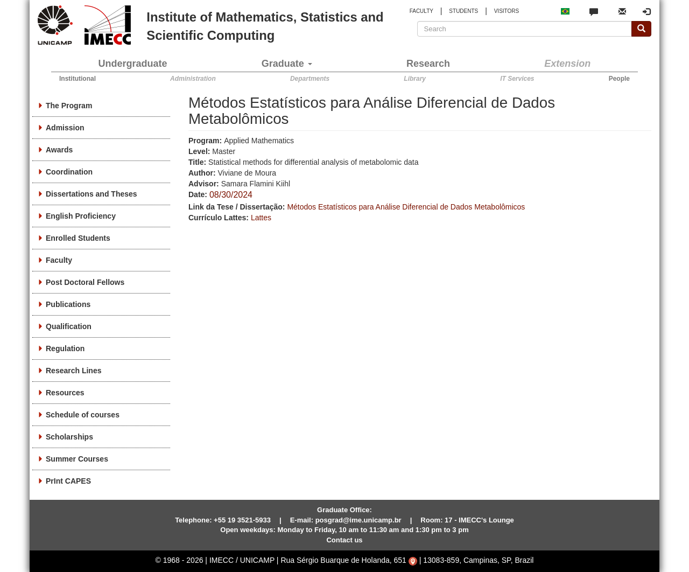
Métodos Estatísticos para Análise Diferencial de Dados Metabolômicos (406, 207)
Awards (59, 149)
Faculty (59, 260)
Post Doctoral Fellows (85, 282)
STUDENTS (463, 11)
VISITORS (506, 11)
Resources (65, 392)
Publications (68, 304)
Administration (193, 78)
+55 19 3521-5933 (242, 520)
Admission (65, 127)
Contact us (344, 540)
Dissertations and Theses (91, 194)
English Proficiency (81, 216)
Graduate (287, 63)
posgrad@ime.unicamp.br (358, 520)
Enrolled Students (78, 238)
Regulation (65, 348)
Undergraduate (133, 63)
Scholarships (69, 437)
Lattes (261, 217)
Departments (309, 78)
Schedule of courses (82, 414)
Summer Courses (77, 459)
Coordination (69, 172)
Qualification (69, 326)
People (619, 78)
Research (428, 63)
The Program (69, 105)
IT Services (517, 78)
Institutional (77, 78)
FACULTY (421, 11)
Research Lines (74, 370)
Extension (567, 63)
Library (415, 78)
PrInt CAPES (68, 481)
